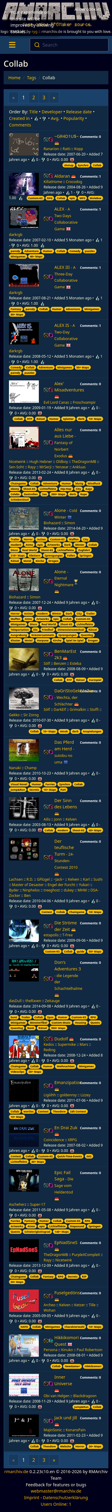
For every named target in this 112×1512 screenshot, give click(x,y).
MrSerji (45, 467)
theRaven (33, 1000)
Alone (65, 513)
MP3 (82, 198)
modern (16, 545)
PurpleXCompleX (86, 1254)
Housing (80, 1023)
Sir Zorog (31, 714)
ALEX (66, 218)
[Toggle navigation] (12, 44)
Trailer (15, 539)
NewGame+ (72, 1366)
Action (41, 539)
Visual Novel (19, 784)
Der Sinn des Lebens (65, 807)
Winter (79, 545)
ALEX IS (66, 335)
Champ (30, 767)
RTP (29, 419)
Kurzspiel (95, 680)
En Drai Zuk (65, 1131)
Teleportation (20, 630)
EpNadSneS (66, 1246)
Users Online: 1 (56, 1504)
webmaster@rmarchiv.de (56, 1491)
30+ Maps (35, 1072)
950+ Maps (58, 1028)
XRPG (72, 1139)
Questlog (87, 635)
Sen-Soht (16, 467)
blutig (79, 483)
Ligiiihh (50, 1095)
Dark (67, 545)
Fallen (71, 555)
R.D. (30, 879)
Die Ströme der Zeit (65, 926)
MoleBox (95, 198)
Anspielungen (92, 731)
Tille (92, 1304)
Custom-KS (35, 198)
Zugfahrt (84, 550)
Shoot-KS (29, 489)
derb (81, 419)
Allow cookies (88, 8)
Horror (28, 539)
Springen (85, 555)
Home (14, 77)
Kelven (71, 819)
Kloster (15, 640)
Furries (50, 784)
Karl (86, 879)
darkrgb (15, 234)
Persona (50, 1349)
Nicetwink (17, 461)
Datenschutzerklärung (65, 1497)
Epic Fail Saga (63, 1185)
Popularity (73, 118)
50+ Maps (82, 367)
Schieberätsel (20, 500)
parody (15, 251)
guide (80, 951)
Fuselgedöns (67, 1296)
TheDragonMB (84, 461)
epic (72, 198)
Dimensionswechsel (71, 630)
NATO (24, 1327)
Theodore (59, 1111)
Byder (14, 890)
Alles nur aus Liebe (65, 442)
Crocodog (74, 181)
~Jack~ (58, 879)
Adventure (31, 251)
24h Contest (78, 1111)
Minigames (18, 256)
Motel (27, 561)
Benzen (60, 663)
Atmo (29, 545)
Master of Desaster (28, 884)
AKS (88, 1156)
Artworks (53, 545)
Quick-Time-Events (69, 1156)
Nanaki (15, 767)
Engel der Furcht (61, 884)
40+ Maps (36, 256)
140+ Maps (62, 1232)
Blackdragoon (84, 1395)
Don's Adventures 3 (68, 978)
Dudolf (64, 1039)
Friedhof (47, 630)
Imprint (31, 1497)
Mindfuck (94, 483)
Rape (83, 494)
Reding (50, 1049)
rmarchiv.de (16, 1471)
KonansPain (76, 1429)
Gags (88, 489)
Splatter (68, 419)
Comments (20, 125)
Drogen (54, 561)
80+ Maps (17, 314)
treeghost (52, 890)
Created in (19, 118)
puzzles (90, 251)
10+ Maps (95, 419)
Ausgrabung (19, 635)
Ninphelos (31, 890)
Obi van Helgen (57, 1395)
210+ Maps (18, 555)
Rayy (32, 467)
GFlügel (43, 879)
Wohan (50, 1310)
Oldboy (62, 461)
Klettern (34, 555)
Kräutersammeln (42, 635)
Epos (50, 1017)
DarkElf (60, 709)
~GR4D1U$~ (66, 139)
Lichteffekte (48, 489)
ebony (15, 489)
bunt (14, 1017)
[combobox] (69, 44)
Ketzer (79, 1304)
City (78, 489)
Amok (64, 731)
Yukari (84, 884)
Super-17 (37, 1204)
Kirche (40, 561)
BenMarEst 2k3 (65, 654)
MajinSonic (53, 1429)
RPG (50, 198)
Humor (47, 251)
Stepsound (77, 1226)
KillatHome (53, 181)
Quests (95, 1023)
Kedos (49, 1044)
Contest (47, 912)
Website (65, 1446)
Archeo (50, 1304)
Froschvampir (84, 402)
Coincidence (54, 1139)
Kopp (78, 148)
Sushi (97, 879)
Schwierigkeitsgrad (37, 1232)
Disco (14, 550)
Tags (31, 77)
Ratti (66, 148)
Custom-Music (61, 1023)
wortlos (29, 1111)
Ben (27, 895)
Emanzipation (68, 1086)
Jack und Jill (65, 1421)
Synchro (83, 165)
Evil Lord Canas (56, 402)
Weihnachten (65, 1066)
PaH (63, 790)
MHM (82, 890)
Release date (79, 112)
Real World (29, 550)
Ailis (47, 819)
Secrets (34, 790)
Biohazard (52, 522)
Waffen (74, 539)
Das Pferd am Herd (64, 751)
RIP (84, 1276)
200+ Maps (58, 494)
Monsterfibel (38, 1023)
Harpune (43, 640)
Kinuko (67, 1349)
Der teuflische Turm (66, 857)
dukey (69, 890)
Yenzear (61, 467)
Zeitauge (52, 1000)
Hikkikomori (93, 1366)
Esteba (75, 663)
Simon (69, 522)
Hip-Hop (65, 489)
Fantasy (16, 309)
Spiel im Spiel (75, 640)
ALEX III (66, 277)
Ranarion (51, 148)
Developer (52, 112)
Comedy (75, 251)
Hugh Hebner (40, 461)
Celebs (15, 494)
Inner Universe (63, 1383)
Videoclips (17, 1072)
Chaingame (18, 483)
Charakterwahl (75, 1327)
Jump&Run (18, 790)
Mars (84, 1044)
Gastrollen (31, 494)
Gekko (14, 714)
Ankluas (78, 467)
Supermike (67, 1044)
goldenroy (68, 1095)
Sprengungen (54, 555)
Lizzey (85, 1095)
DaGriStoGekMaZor (73, 697)
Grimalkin (78, 709)
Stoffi (94, 709)
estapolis (51, 935)
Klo (35, 630)
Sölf (47, 663)
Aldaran (65, 176)
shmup (68, 165)
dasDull (15, 1000)
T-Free (67, 935)
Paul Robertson (89, 1349)
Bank (30, 1028)
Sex (44, 494)
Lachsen (16, 879)
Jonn (58, 819)
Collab (97, 165)
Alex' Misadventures (69, 390)
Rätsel (40, 419)
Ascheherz (17, 1204)
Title (33, 112)
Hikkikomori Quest (66, 1341)
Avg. (55, 118)
